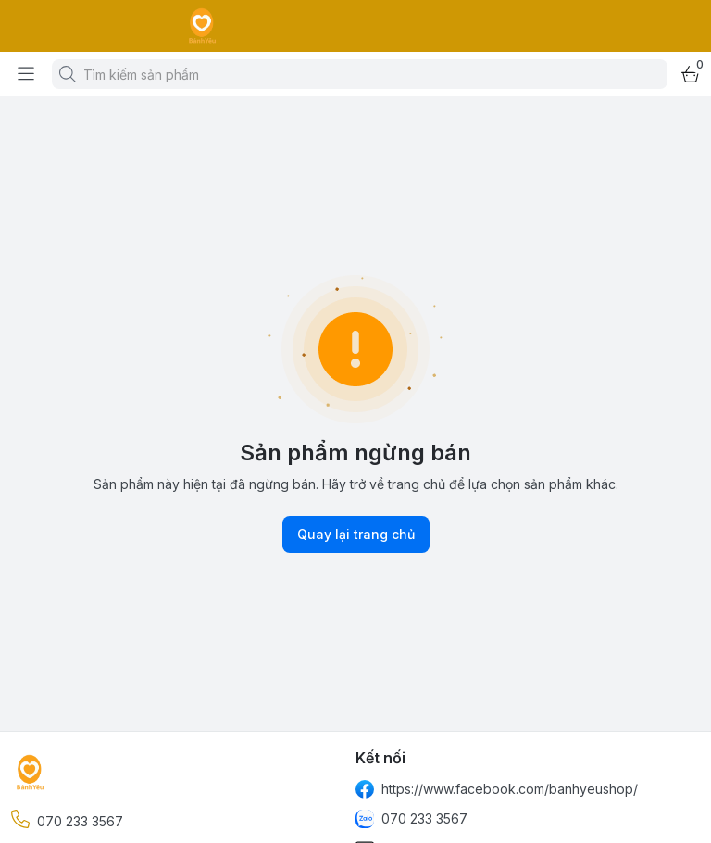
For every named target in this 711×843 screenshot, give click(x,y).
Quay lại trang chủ (356, 534)
